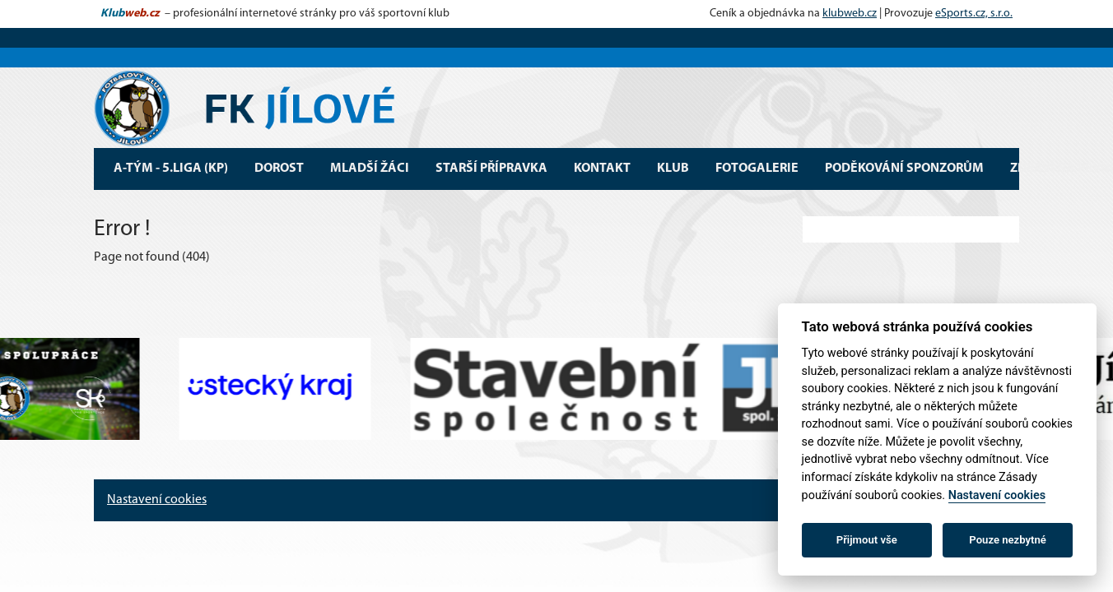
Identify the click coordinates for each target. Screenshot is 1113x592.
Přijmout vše (866, 540)
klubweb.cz (849, 13)
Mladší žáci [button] (369, 168)
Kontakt (602, 168)
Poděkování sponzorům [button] (904, 168)
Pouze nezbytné (1007, 540)
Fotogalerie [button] (757, 168)
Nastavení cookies (157, 499)
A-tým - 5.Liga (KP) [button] (171, 168)
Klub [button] (673, 168)
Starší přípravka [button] (491, 168)
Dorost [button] (279, 168)
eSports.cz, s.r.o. (974, 13)
